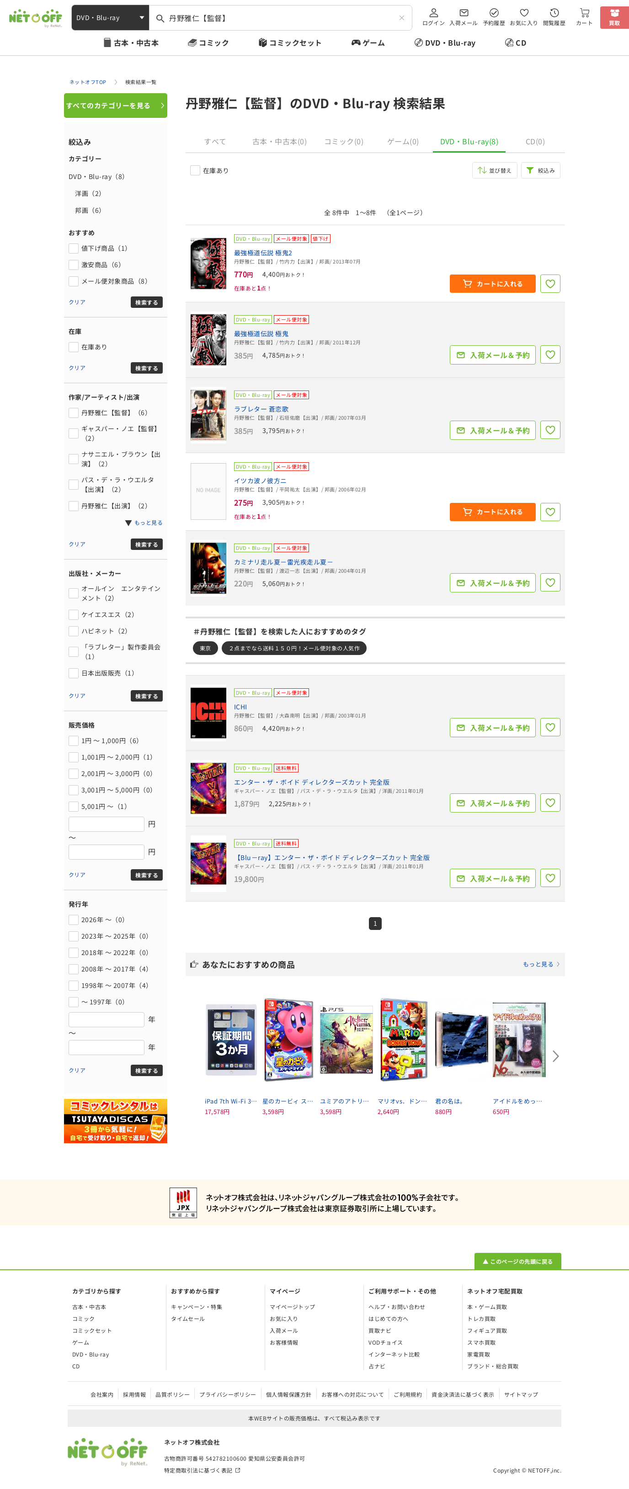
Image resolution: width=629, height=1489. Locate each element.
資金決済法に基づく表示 (463, 1394)
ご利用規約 (408, 1394)
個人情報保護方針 (289, 1394)
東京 (205, 648)
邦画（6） (87, 210)
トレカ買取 (481, 1318)
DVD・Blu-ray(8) (469, 141)
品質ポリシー (172, 1394)
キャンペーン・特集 (196, 1306)
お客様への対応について (352, 1394)
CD (521, 42)
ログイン (433, 22)
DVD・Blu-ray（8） (99, 176)
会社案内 (102, 1394)
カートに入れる (500, 283)
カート (584, 22)
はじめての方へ (388, 1318)
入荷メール (463, 22)
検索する (146, 302)
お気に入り (524, 22)
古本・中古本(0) (279, 141)
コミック (214, 42)
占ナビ (376, 1366)
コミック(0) (343, 141)
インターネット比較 (394, 1354)
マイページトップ (292, 1306)
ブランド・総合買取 (492, 1366)
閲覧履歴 (554, 22)
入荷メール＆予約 (500, 354)
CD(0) (535, 141)
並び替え (500, 170)
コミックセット (295, 42)
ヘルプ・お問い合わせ (397, 1306)
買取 (614, 22)
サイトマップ (521, 1394)
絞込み (546, 170)
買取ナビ (379, 1330)
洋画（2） (87, 193)
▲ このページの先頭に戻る (518, 1261)
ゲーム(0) (403, 141)
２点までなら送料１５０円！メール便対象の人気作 (294, 648)
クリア (77, 302)
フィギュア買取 (487, 1330)
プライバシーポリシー (227, 1394)
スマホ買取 (481, 1342)
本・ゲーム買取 (487, 1306)
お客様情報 (284, 1342)
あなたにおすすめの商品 (381, 964)
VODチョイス (385, 1342)
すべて (215, 141)
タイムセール (188, 1318)
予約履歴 (494, 22)
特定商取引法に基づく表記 (198, 1470)
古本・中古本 (136, 42)
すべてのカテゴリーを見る (108, 105)
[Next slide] (556, 1056)
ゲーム (373, 42)
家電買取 (478, 1354)
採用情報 (134, 1394)
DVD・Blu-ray (450, 42)
